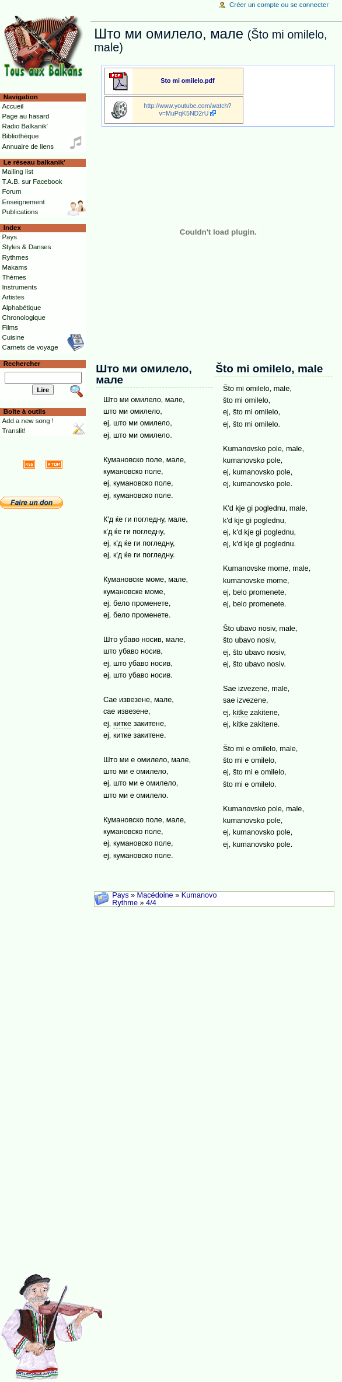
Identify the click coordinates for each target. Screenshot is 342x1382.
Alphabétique (21, 307)
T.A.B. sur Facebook (32, 181)
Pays (120, 895)
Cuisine (13, 337)
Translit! (13, 430)
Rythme (125, 903)
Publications (20, 211)
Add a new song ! (28, 420)
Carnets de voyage (30, 347)
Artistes (13, 297)
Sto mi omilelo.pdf (187, 80)
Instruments (19, 287)
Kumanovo (199, 895)
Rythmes (15, 257)
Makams (14, 267)
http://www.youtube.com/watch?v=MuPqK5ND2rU (188, 109)
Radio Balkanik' (25, 126)
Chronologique (24, 317)
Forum (11, 191)
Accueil (12, 106)
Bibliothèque (20, 135)
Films (10, 327)
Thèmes (14, 277)
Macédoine (155, 895)
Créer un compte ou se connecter (279, 4)
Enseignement (23, 201)
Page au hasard (25, 116)
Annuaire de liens (28, 146)
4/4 (151, 903)
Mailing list (17, 171)
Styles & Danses (26, 246)
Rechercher (22, 363)
